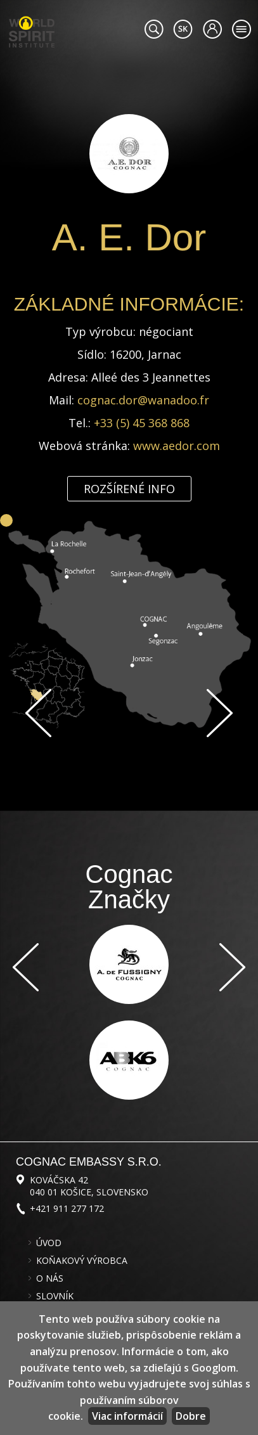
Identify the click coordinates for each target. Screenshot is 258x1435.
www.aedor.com (176, 445)
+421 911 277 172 (67, 1208)
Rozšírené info (129, 488)
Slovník (55, 1296)
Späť (38, 713)
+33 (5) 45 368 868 (142, 422)
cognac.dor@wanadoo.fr (143, 400)
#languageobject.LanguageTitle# (182, 29)
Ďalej (220, 713)
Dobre (191, 1416)
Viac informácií (127, 1416)
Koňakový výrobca (81, 1261)
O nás (49, 1278)
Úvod (48, 1243)
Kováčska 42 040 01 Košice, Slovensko (89, 1186)
